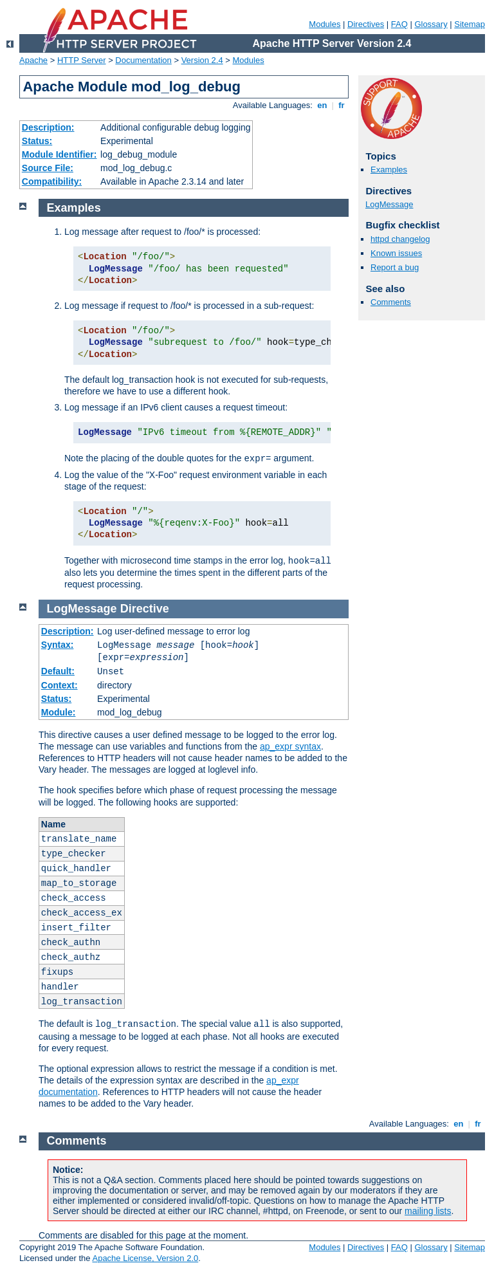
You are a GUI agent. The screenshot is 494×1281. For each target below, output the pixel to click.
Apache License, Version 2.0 (145, 1258)
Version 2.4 (202, 60)
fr (341, 105)
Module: (58, 712)
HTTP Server (81, 60)
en (322, 105)
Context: (59, 685)
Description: (48, 127)
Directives (365, 24)
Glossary (430, 24)
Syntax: (57, 645)
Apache (33, 60)
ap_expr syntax (290, 746)
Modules (324, 24)
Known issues (396, 253)
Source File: (47, 168)
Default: (58, 671)
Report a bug (394, 267)
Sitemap (469, 24)
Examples (388, 169)
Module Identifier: (59, 154)
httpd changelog (400, 239)
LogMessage (389, 204)
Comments (390, 302)
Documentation (143, 60)
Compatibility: (52, 181)
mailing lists (428, 1211)
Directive (144, 608)
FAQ (399, 24)
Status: (37, 141)
